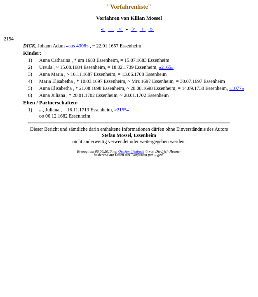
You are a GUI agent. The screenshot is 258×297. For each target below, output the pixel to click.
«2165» (166, 67)
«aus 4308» (77, 46)
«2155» (121, 110)
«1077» (236, 88)
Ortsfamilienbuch (131, 151)
